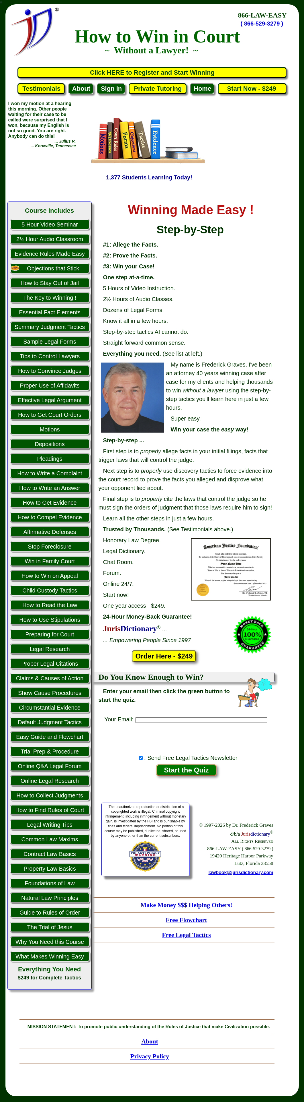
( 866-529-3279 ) (262, 23)
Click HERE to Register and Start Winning (152, 72)
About (81, 88)
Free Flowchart (186, 919)
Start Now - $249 (252, 88)
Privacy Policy (149, 1056)
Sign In (111, 88)
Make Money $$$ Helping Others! (186, 905)
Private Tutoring (158, 88)
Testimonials (41, 88)
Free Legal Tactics (186, 934)
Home (202, 88)
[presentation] (186, 737)
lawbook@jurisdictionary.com (240, 872)
